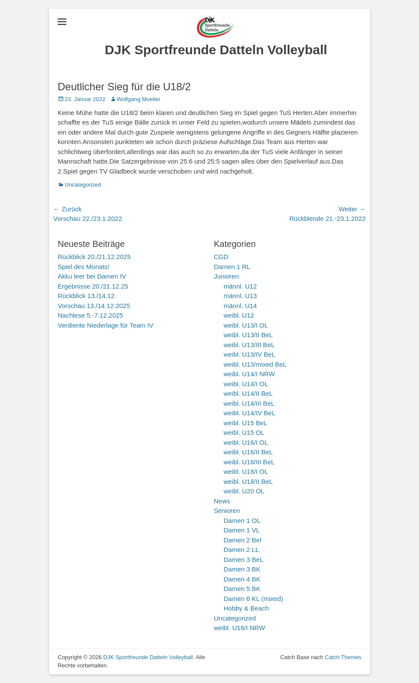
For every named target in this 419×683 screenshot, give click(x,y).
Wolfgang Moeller (138, 99)
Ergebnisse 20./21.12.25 (93, 286)
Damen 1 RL (232, 266)
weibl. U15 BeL (246, 423)
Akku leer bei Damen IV (92, 276)
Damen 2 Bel (243, 540)
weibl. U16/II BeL (248, 452)
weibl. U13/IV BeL (249, 354)
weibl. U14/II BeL (248, 393)
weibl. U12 (239, 315)
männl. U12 (240, 286)
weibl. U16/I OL (246, 442)
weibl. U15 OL (244, 432)
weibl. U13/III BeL (249, 344)
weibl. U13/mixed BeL (255, 364)
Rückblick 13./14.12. (87, 295)
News (222, 501)
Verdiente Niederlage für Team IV (106, 325)
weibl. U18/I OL (246, 471)
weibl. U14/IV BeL (249, 413)
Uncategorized (83, 184)
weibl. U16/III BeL (249, 462)
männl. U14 (240, 305)
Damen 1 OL (242, 520)
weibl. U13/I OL (246, 325)
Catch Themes (343, 657)
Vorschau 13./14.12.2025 (94, 305)
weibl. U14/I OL (246, 383)
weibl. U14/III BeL (249, 403)
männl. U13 (240, 295)
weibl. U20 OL (244, 491)
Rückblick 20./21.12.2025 (94, 256)
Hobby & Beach (246, 608)
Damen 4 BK (242, 579)
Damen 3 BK (242, 569)
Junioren (226, 276)
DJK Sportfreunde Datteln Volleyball (216, 50)
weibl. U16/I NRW (239, 627)
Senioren (227, 510)
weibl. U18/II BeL (248, 481)
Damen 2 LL (241, 549)
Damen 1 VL (242, 530)
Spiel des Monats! (83, 266)
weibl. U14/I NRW (249, 374)
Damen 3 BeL (244, 559)
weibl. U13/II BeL (248, 334)
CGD (221, 256)
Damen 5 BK (242, 588)
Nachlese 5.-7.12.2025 (90, 315)
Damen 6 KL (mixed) (253, 598)
